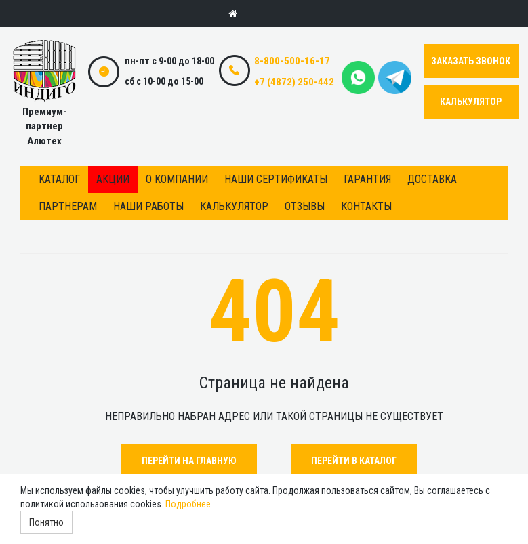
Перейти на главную (189, 460)
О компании (177, 179)
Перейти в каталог (354, 460)
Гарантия (367, 179)
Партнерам (68, 206)
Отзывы (305, 206)
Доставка (432, 179)
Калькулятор (234, 206)
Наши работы (148, 206)
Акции (112, 179)
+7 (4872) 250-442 (294, 82)
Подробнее (188, 504)
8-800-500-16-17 (292, 61)
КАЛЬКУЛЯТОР (471, 101)
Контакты (366, 206)
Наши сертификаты (275, 179)
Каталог (59, 179)
